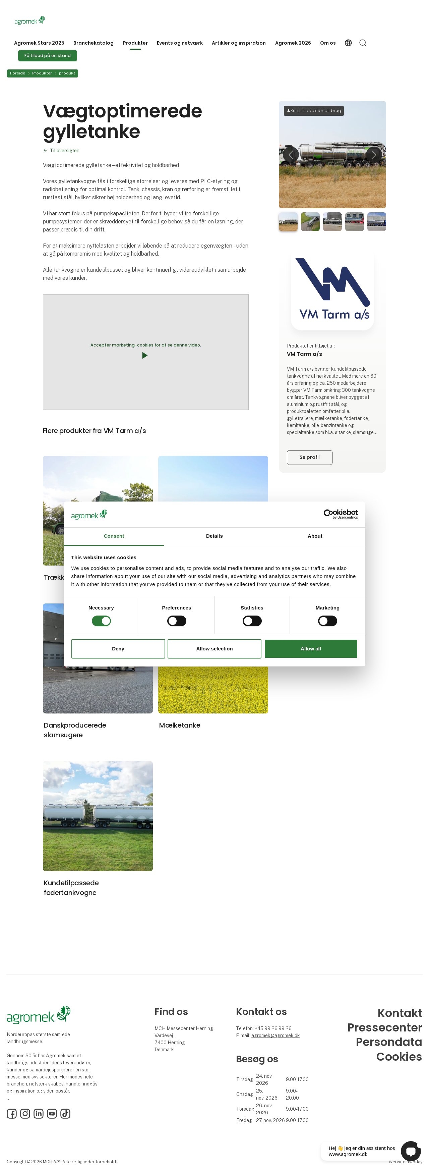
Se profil (310, 457)
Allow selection (214, 648)
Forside (17, 73)
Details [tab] (214, 536)
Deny (118, 648)
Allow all (311, 648)
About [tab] (315, 536)
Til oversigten (64, 150)
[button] (291, 154)
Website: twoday (405, 1161)
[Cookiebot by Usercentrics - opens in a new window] (328, 515)
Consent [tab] (114, 536)
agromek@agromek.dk (275, 1035)
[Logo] (41, 20)
